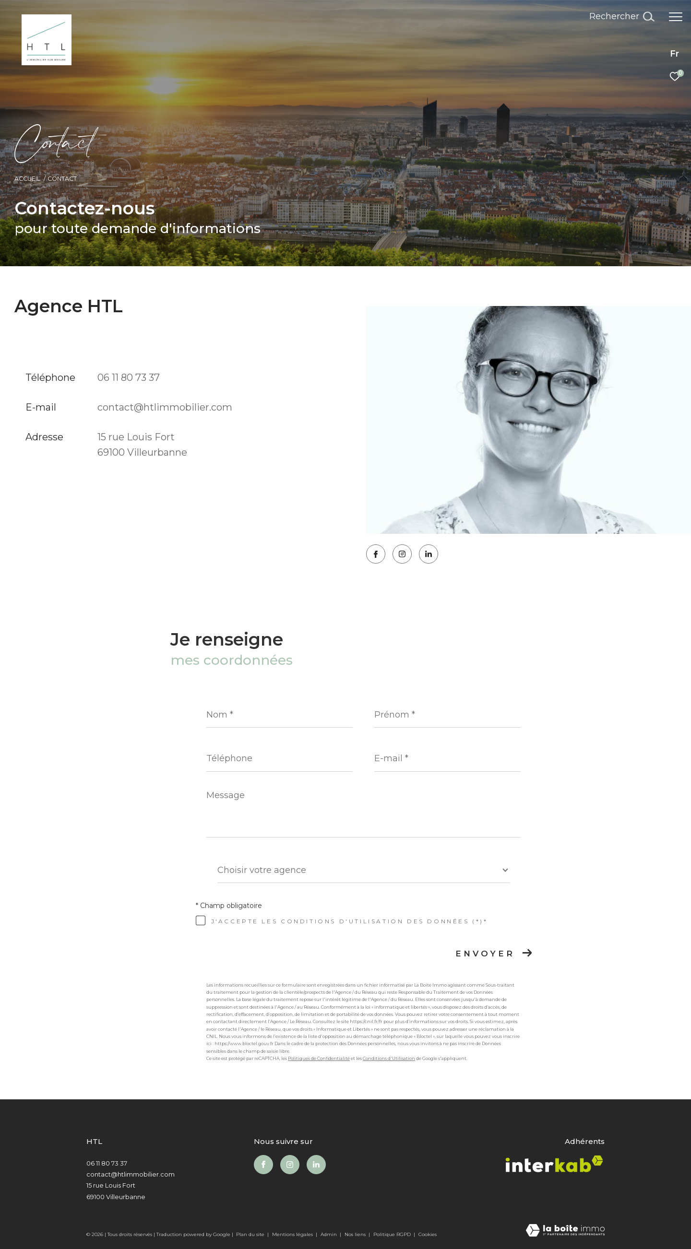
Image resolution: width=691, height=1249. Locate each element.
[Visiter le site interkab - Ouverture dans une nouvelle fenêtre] (554, 1166)
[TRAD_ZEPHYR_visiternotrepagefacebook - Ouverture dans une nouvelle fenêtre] (375, 554)
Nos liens (356, 1234)
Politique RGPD (392, 1234)
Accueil (27, 178)
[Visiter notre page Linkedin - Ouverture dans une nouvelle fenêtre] (428, 554)
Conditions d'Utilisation (389, 1058)
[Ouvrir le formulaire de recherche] (621, 17)
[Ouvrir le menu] (675, 17)
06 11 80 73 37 (128, 377)
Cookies (427, 1234)
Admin (329, 1234)
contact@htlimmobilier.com (164, 407)
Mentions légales (293, 1234)
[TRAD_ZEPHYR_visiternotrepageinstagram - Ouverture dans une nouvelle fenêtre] (402, 554)
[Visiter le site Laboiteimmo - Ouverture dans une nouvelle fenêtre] (565, 1231)
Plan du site (251, 1234)
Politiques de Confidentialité (319, 1058)
